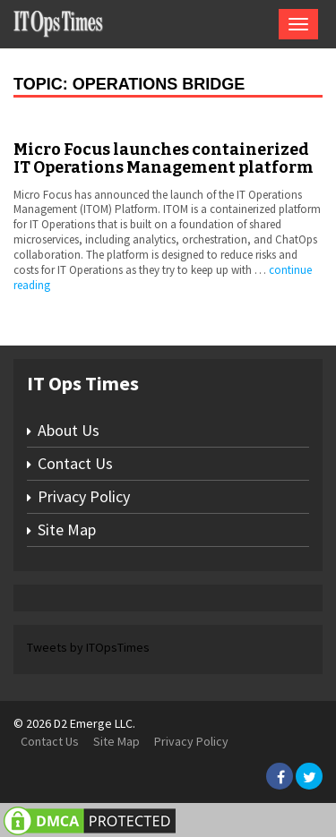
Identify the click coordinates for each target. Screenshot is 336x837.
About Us (68, 430)
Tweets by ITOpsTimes (88, 647)
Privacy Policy (84, 496)
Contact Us (75, 463)
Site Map (67, 529)
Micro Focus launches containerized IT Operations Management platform (163, 158)
